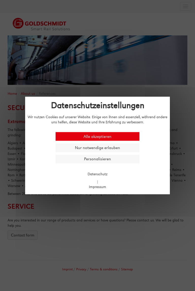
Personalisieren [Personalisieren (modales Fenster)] (97, 159)
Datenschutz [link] (97, 174)
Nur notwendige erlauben (97, 147)
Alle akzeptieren (97, 136)
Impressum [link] (97, 187)
